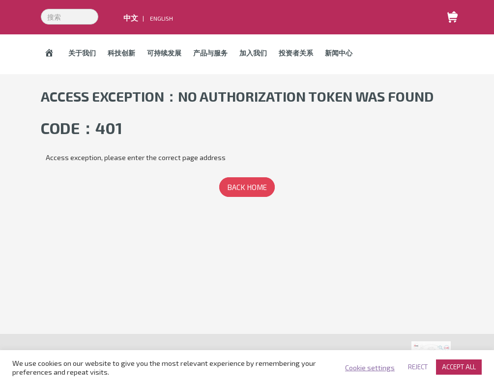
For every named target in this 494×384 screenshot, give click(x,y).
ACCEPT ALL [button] (459, 367)
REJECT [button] (418, 367)
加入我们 (253, 53)
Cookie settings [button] (370, 367)
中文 (130, 17)
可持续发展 (164, 53)
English (161, 18)
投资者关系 (296, 53)
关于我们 (82, 53)
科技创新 (121, 53)
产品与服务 (210, 53)
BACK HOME (247, 187)
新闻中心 (338, 53)
